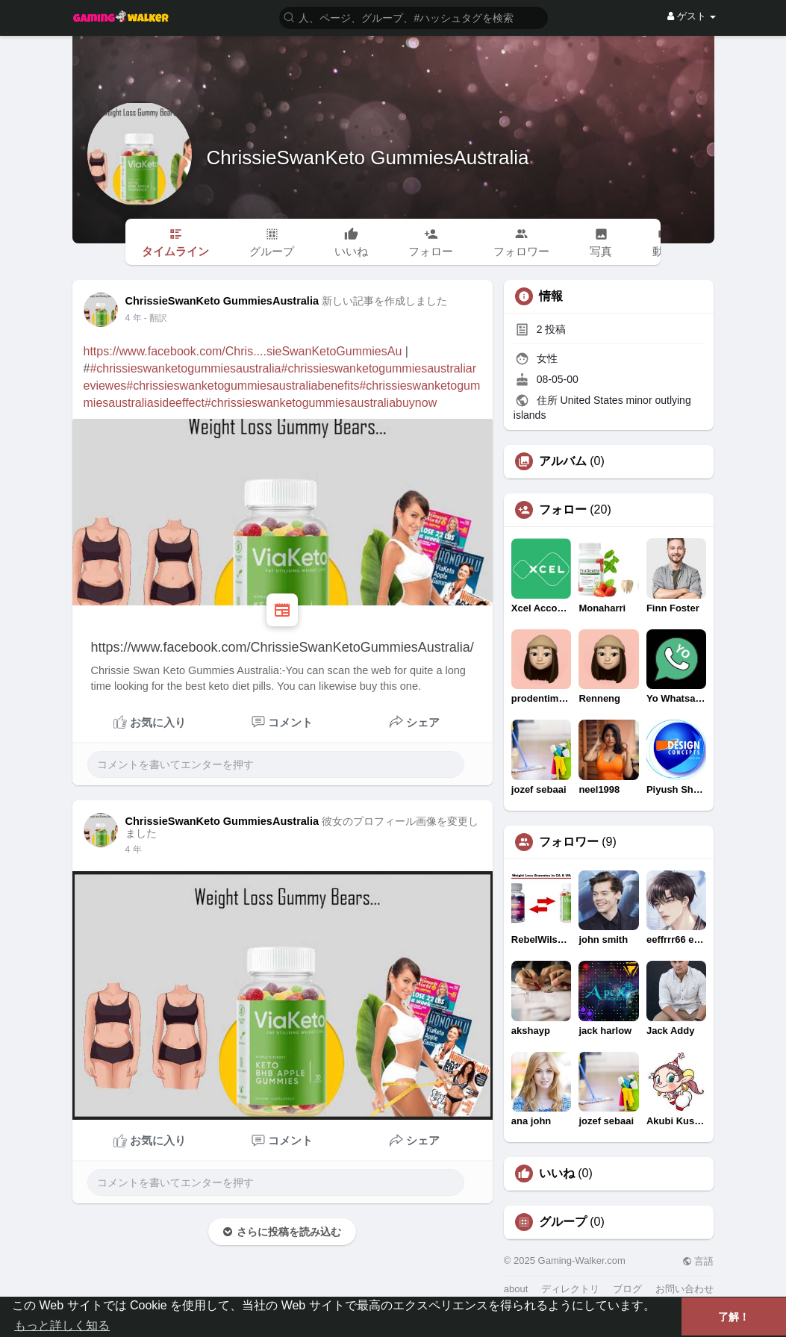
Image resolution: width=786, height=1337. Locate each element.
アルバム (563, 461)
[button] (413, 16)
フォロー (563, 510)
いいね (557, 1173)
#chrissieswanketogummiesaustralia (185, 368)
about (516, 1289)
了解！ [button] (733, 1317)
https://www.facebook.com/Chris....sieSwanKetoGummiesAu (243, 351)
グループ (563, 1222)
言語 (698, 1261)
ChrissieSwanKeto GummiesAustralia (368, 157)
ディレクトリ (570, 1289)
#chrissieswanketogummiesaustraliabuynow (321, 402)
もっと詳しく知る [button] (62, 1325)
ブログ (627, 1289)
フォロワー (569, 842)
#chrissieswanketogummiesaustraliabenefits (242, 385)
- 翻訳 (155, 318)
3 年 (133, 318)
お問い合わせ (684, 1289)
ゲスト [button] (691, 16)
